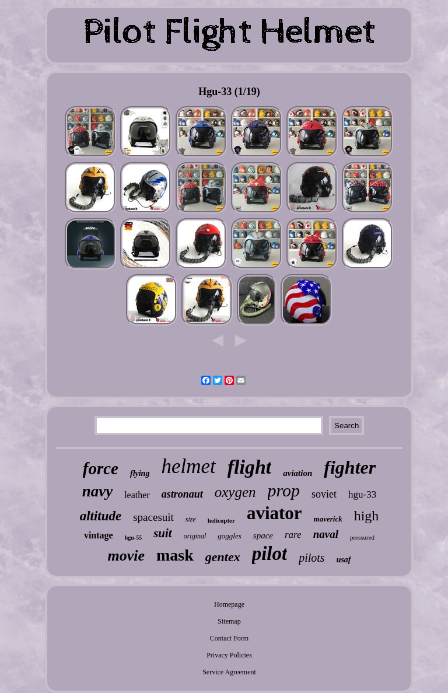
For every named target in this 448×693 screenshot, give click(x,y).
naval (325, 534)
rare (293, 534)
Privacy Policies (229, 655)
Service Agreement (229, 672)
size (191, 519)
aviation (297, 473)
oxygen (235, 492)
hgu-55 (133, 537)
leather (137, 495)
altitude (101, 516)
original (195, 536)
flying (139, 473)
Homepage (229, 604)
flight (250, 467)
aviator (274, 513)
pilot (270, 553)
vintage (98, 535)
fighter (350, 467)
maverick (328, 518)
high (366, 515)
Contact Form (229, 638)
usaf (344, 559)
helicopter (221, 520)
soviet (324, 494)
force (100, 468)
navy (97, 491)
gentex (222, 557)
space (263, 535)
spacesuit (153, 517)
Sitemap (229, 621)
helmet (188, 466)
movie (126, 555)
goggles (229, 535)
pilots (311, 557)
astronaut (182, 494)
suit (162, 533)
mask (175, 555)
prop (284, 490)
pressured (362, 537)
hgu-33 (362, 494)
